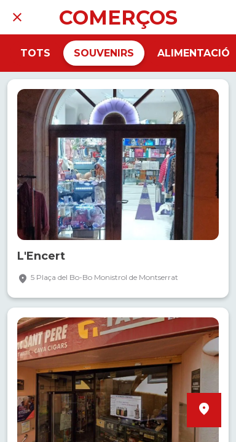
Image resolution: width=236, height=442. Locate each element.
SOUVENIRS (104, 53)
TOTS (35, 53)
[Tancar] (17, 17)
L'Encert (41, 256)
